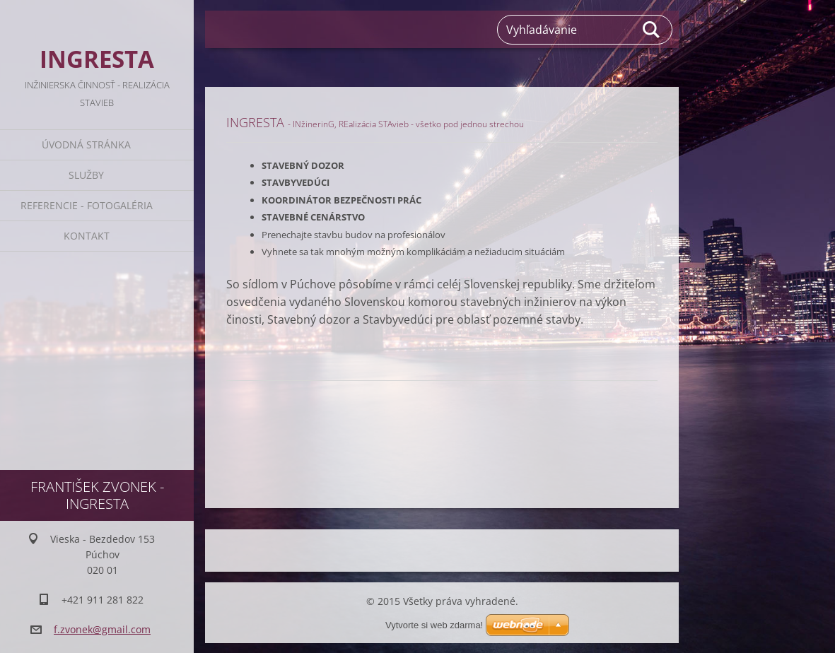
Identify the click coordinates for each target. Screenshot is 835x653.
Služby (86, 175)
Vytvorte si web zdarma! (434, 607)
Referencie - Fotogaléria (87, 205)
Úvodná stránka (86, 144)
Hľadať (652, 29)
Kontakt (87, 235)
